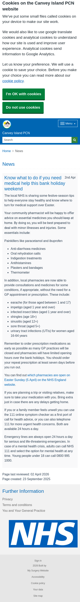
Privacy (7, 499)
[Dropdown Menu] (68, 123)
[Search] (37, 140)
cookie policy (13, 81)
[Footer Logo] (43, 534)
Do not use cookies (23, 107)
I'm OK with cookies (23, 94)
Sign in (37, 561)
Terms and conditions (17, 504)
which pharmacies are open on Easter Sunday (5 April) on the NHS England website (37, 379)
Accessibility (38, 577)
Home (6, 150)
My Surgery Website (38, 570)
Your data (38, 589)
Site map (38, 596)
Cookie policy (38, 583)
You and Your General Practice (23, 510)
